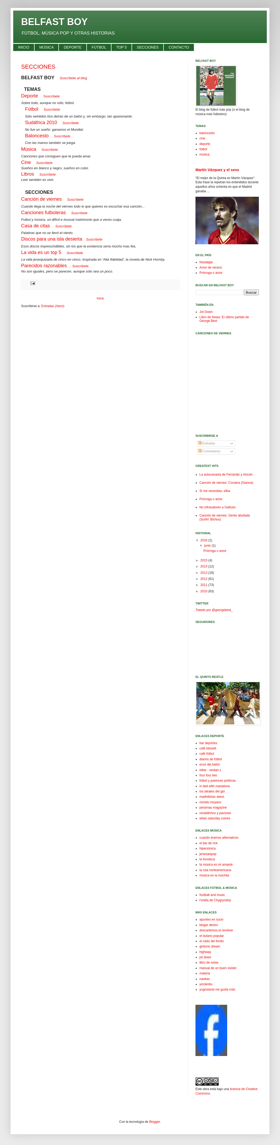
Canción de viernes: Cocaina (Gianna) (226, 483)
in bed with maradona (214, 786)
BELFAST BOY (54, 21)
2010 (204, 591)
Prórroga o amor (210, 273)
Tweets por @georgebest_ (214, 610)
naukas (204, 979)
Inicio (100, 298)
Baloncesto (37, 135)
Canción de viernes (41, 199)
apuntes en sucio (211, 919)
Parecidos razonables (44, 265)
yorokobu (205, 984)
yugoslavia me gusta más (217, 989)
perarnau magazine (213, 807)
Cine (26, 162)
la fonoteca (207, 859)
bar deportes (208, 743)
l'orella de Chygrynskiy (215, 900)
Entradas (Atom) (52, 306)
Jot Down (206, 312)
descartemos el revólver (216, 930)
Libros (27, 174)
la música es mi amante (216, 864)
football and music (212, 895)
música (204, 154)
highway (205, 952)
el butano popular (211, 936)
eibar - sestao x (210, 770)
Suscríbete (94, 239)
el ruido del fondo (211, 941)
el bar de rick (208, 843)
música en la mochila (214, 875)
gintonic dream (209, 946)
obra (206, 1089)
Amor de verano (210, 267)
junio (208, 545)
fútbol (203, 149)
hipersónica (207, 848)
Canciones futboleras (43, 212)
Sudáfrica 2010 (41, 122)
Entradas (206, 443)
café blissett (207, 748)
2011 (204, 585)
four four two (208, 775)
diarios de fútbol (210, 759)
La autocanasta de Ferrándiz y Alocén (226, 474)
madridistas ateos (211, 797)
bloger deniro (208, 925)
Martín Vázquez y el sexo (217, 170)
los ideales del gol (212, 791)
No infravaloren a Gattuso (217, 507)
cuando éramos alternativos (218, 837)
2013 (204, 573)
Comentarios (209, 451)
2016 (204, 540)
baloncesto (207, 133)
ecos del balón (209, 764)
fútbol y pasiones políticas (217, 780)
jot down (205, 957)
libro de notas (208, 962)
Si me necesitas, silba (214, 491)
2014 (204, 566)
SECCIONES (38, 66)
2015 (204, 560)
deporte (204, 144)
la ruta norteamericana (215, 870)
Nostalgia (206, 262)
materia (204, 973)
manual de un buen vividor (218, 968)
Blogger (154, 1122)
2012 (204, 579)
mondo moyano (210, 802)
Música (28, 149)
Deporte (29, 95)
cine (202, 138)
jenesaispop (207, 854)
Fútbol (31, 109)
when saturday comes (214, 818)
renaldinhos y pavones (215, 813)
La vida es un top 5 (41, 252)
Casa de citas (35, 225)
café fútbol (206, 753)
